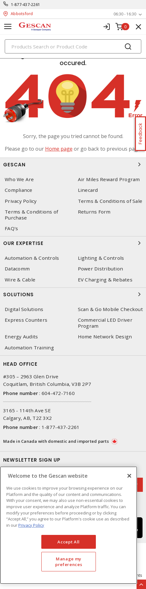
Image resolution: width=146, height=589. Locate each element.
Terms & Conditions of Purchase (31, 215)
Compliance (18, 190)
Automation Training (29, 348)
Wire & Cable (20, 280)
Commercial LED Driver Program (105, 323)
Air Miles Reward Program (109, 179)
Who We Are (19, 179)
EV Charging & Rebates (105, 280)
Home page (59, 148)
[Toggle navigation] (8, 26)
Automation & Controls (32, 258)
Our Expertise (73, 243)
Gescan (73, 164)
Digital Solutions (24, 309)
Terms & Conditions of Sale (110, 201)
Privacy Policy (21, 201)
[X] (129, 476)
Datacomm (17, 269)
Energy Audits (21, 337)
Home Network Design (105, 337)
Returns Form (94, 212)
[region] (68, 525)
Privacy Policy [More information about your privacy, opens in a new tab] (31, 525)
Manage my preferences (68, 561)
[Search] (73, 46)
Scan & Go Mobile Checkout (110, 309)
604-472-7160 (58, 393)
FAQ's (11, 228)
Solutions (73, 294)
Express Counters (26, 320)
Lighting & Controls (101, 258)
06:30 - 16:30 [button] (125, 14)
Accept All (68, 542)
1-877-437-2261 (25, 4)
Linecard (88, 190)
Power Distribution (100, 269)
